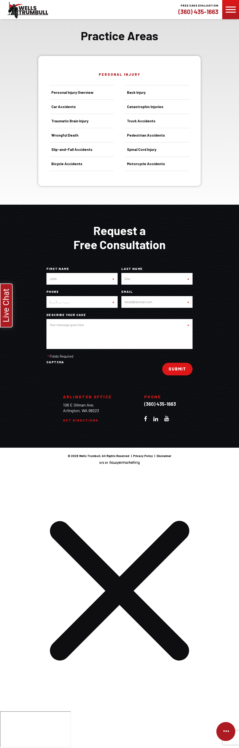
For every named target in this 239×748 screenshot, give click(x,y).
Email (127, 292)
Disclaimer (164, 456)
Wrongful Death (64, 135)
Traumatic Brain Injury (69, 121)
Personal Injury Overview (72, 92)
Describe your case (66, 315)
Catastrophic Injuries (145, 106)
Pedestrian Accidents (146, 135)
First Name (57, 269)
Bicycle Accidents (66, 163)
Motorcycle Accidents (146, 163)
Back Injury (136, 92)
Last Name (132, 269)
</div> (35, 729)
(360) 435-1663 (198, 11)
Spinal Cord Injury (141, 149)
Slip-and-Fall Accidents (71, 149)
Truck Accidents (141, 121)
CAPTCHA (55, 362)
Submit (177, 368)
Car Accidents (63, 106)
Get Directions (80, 420)
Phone (52, 292)
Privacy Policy (143, 456)
